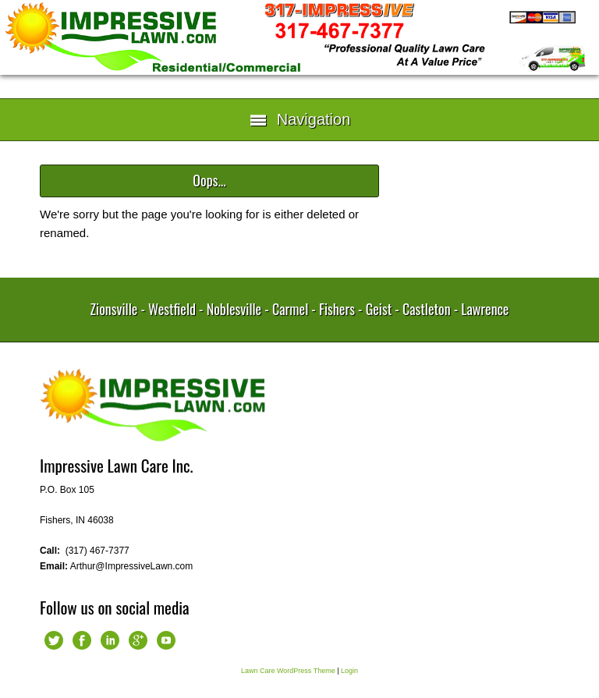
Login (349, 671)
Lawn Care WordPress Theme (288, 671)
